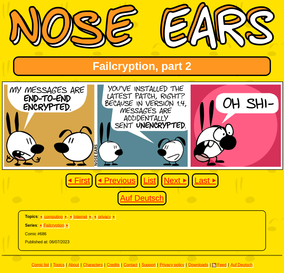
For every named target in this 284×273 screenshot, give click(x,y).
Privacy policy (172, 265)
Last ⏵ (205, 180)
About (74, 265)
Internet (80, 216)
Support (149, 265)
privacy (104, 216)
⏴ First (79, 180)
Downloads (198, 265)
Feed (219, 265)
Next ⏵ (175, 180)
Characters (93, 265)
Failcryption (54, 225)
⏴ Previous (116, 180)
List (149, 180)
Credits (113, 265)
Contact (130, 265)
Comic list (40, 265)
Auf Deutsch (142, 198)
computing (53, 216)
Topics (58, 265)
